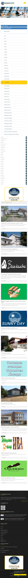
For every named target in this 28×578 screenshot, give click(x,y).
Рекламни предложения (4, 532)
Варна (2, 152)
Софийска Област (4, 138)
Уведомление (3, 552)
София (2, 180)
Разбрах (20, 574)
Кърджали (2, 178)
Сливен (2, 173)
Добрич (2, 171)
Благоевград (3, 147)
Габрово (2, 175)
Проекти (2, 548)
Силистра (2, 182)
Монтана (2, 159)
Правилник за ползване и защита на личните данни (9, 546)
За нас (2, 528)
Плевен (2, 142)
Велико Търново (3, 144)
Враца (2, 154)
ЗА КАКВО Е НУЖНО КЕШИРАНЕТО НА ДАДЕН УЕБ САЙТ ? (15, 518)
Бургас (2, 137)
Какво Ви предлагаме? (4, 530)
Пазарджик (3, 145)
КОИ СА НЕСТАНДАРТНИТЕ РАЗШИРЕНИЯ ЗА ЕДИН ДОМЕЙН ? (16, 514)
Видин (2, 170)
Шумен (2, 161)
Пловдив (2, 140)
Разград (2, 168)
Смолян (2, 164)
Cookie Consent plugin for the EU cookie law (20, 576)
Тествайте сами (3, 533)
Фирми (2, 535)
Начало (3, 13)
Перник (2, 166)
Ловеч (2, 163)
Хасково (2, 149)
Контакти (2, 539)
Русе (2, 156)
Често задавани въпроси (5, 550)
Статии (2, 537)
